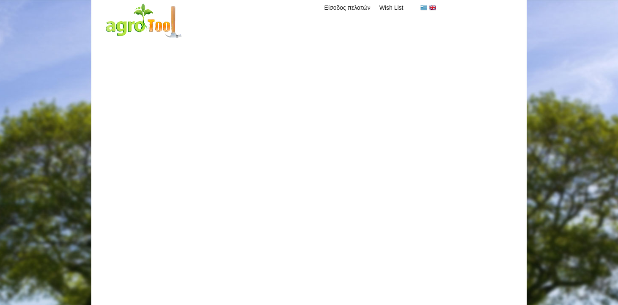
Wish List (391, 7)
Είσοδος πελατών (347, 7)
